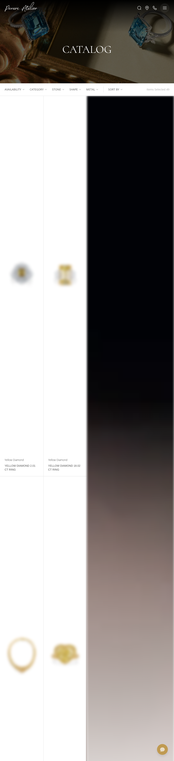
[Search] (139, 8)
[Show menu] (164, 8)
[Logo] (21, 7)
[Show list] (23, 89)
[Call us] (154, 8)
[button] (147, 8)
